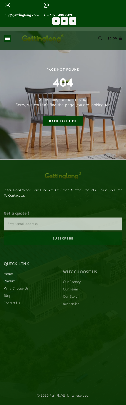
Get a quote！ (17, 227)
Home (8, 291)
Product (9, 299)
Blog (7, 313)
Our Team (70, 309)
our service (71, 324)
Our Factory (72, 302)
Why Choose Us (16, 306)
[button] (7, 38)
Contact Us (12, 321)
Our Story (70, 317)
